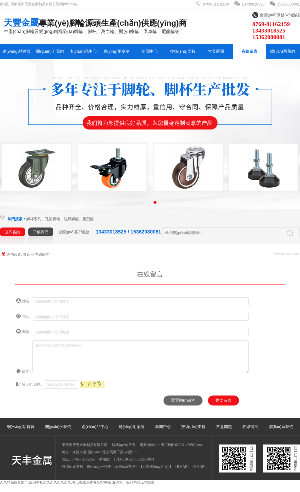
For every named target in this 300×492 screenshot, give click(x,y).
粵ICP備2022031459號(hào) (181, 445)
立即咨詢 (12, 232)
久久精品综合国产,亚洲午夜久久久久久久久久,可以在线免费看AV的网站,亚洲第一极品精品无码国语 (77, 482)
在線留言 (250, 51)
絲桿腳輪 (71, 219)
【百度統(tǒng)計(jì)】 (156, 466)
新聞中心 (150, 51)
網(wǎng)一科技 (99, 466)
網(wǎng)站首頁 (16, 51)
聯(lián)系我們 (282, 51)
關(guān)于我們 (50, 51)
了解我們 (40, 232)
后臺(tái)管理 (125, 466)
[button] (145, 202)
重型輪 (88, 219)
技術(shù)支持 (182, 51)
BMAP (182, 466)
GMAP (199, 466)
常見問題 (216, 51)
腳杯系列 (33, 219)
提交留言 (224, 400)
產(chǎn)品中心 (83, 51)
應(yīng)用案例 (116, 51)
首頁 (26, 254)
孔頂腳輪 (52, 219)
